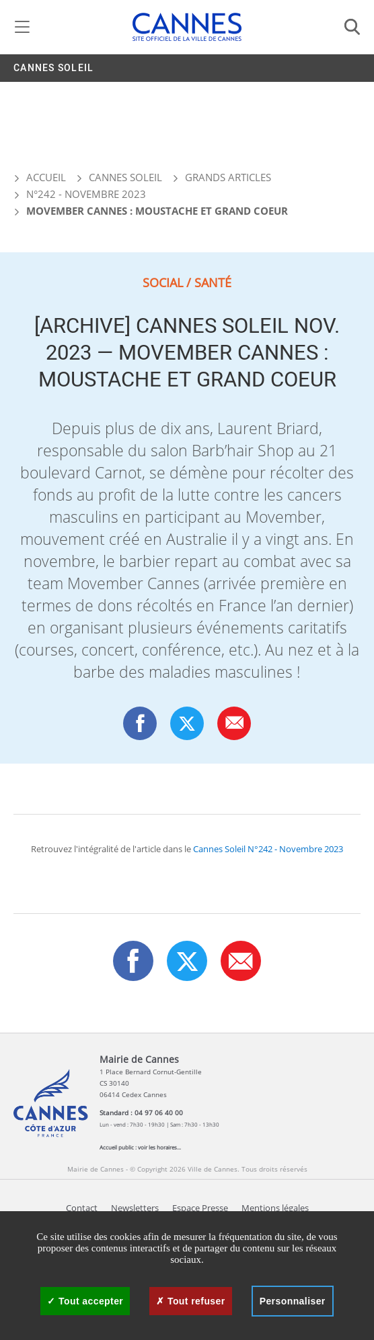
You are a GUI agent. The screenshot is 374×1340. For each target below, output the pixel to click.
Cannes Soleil (53, 68)
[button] (234, 723)
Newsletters (135, 1208)
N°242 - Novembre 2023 (86, 194)
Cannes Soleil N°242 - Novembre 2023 (268, 849)
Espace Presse (200, 1208)
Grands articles (228, 177)
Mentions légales (275, 1208)
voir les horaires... (159, 1147)
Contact (82, 1208)
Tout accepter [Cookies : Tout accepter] (85, 1301)
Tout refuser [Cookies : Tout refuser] (190, 1301)
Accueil (39, 177)
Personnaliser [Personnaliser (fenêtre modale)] (293, 1301)
